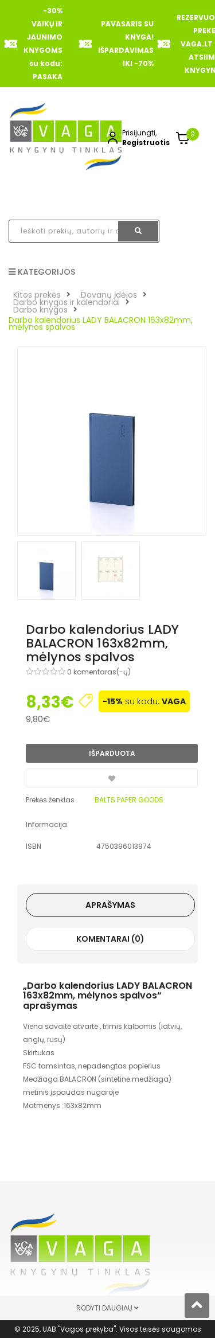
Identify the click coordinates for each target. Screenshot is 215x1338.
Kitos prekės (37, 294)
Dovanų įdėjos (109, 294)
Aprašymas (110, 905)
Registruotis (146, 142)
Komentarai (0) (110, 939)
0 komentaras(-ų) (99, 672)
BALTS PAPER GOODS (129, 800)
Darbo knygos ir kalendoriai (66, 302)
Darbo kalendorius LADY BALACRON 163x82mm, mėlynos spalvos (101, 323)
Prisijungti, (139, 133)
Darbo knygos (40, 309)
